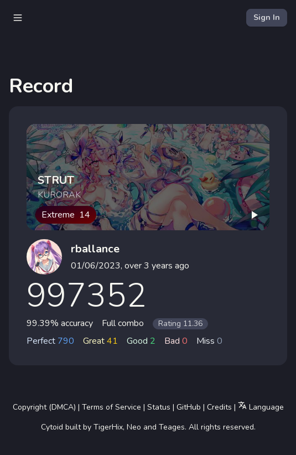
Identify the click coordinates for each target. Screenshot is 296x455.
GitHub (188, 407)
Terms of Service (111, 407)
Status (158, 407)
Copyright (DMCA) (44, 407)
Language (261, 406)
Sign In (266, 17)
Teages (172, 427)
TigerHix (108, 427)
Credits (219, 407)
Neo (134, 427)
